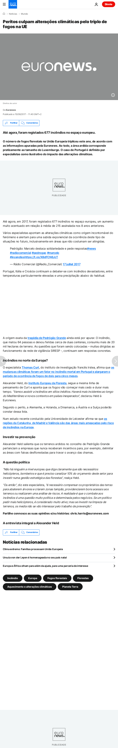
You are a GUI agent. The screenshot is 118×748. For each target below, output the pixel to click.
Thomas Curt (30, 367)
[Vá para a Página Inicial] (13, 4)
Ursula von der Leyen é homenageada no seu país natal (35, 557)
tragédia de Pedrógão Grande (47, 338)
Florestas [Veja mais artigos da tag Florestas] (83, 577)
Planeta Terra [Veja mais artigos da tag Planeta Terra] (70, 586)
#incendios (17, 257)
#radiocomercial (20, 253)
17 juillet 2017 (71, 264)
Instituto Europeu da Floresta (47, 383)
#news (91, 248)
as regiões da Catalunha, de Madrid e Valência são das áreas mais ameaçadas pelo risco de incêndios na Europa (58, 423)
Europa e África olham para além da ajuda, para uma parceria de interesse (45, 565)
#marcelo (53, 253)
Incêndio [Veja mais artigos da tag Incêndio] (12, 577)
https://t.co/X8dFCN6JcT (41, 257)
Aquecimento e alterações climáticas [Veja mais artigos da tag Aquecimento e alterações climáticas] (29, 586)
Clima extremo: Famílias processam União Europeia (33, 549)
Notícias (13, 14)
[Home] (4, 13)
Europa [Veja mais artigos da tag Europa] (32, 577)
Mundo (24, 14)
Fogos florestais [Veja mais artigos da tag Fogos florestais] (57, 577)
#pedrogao (39, 253)
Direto (108, 4)
